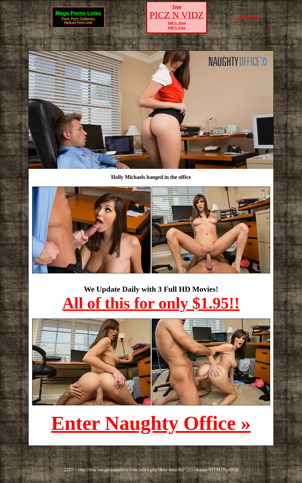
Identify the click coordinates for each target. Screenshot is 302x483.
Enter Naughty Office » (151, 423)
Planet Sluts (249, 17)
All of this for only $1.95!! (151, 303)
